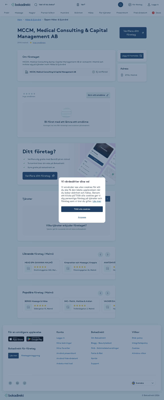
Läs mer (97, 201)
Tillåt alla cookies (82, 209)
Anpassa (82, 217)
